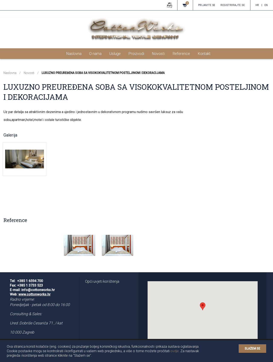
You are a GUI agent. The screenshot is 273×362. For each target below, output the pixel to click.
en (266, 5)
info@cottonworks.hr (38, 290)
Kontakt (204, 53)
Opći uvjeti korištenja (102, 281)
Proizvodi (136, 53)
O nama (95, 53)
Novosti (158, 53)
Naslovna (73, 53)
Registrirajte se (233, 5)
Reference (181, 53)
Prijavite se (206, 5)
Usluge (115, 53)
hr (257, 5)
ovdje (174, 351)
